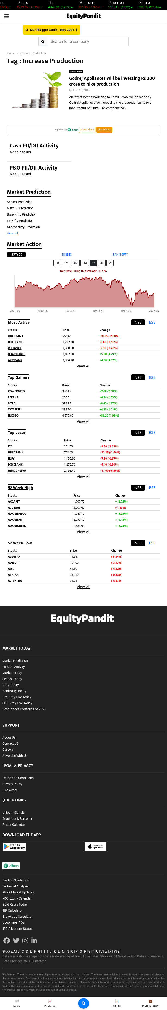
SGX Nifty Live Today (17, 703)
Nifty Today (10, 685)
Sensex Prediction (19, 202)
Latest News (76, 71)
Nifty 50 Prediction (20, 208)
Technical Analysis (15, 886)
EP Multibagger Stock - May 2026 (51, 30)
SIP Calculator (12, 910)
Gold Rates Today (15, 904)
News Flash (87, 129)
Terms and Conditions (18, 778)
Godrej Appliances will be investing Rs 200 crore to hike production (112, 81)
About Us (9, 737)
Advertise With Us (14, 755)
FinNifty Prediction (20, 221)
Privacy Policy (12, 784)
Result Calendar (13, 825)
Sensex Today (12, 679)
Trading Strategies (15, 880)
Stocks (7, 951)
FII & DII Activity (13, 667)
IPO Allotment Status (17, 928)
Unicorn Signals (13, 812)
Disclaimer (9, 790)
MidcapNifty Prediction (23, 227)
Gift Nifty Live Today (16, 697)
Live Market (104, 129)
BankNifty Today (14, 691)
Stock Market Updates (18, 892)
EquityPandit (83, 16)
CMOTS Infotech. (35, 961)
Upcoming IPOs (13, 922)
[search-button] (83, 1003)
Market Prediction (15, 661)
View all (12, 233)
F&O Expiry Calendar (17, 898)
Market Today (12, 673)
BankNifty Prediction (22, 214)
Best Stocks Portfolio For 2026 (24, 709)
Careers (7, 749)
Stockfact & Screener (17, 818)
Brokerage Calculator (17, 916)
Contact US (10, 743)
